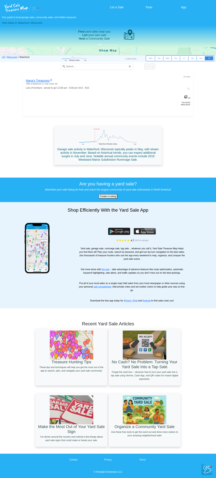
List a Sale (117, 7)
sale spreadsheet (102, 286)
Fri (184, 58)
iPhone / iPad (131, 300)
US (3, 57)
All (209, 58)
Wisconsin (12, 57)
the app (105, 269)
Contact (73, 459)
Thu (175, 58)
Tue (159, 58)
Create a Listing (108, 196)
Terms (142, 459)
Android (146, 300)
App (183, 7)
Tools (149, 7)
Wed (167, 58)
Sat (192, 58)
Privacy (108, 459)
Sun (200, 58)
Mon (150, 58)
